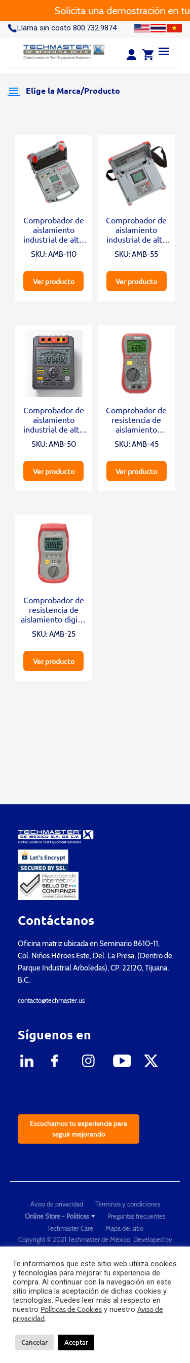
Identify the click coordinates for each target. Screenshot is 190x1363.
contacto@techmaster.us (51, 1000)
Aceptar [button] (76, 1342)
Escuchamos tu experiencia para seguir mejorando (78, 1129)
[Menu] (164, 51)
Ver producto (53, 281)
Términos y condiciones (127, 1204)
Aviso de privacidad (56, 1204)
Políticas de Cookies (71, 1309)
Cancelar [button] (34, 1342)
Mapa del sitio (124, 1228)
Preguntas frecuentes (136, 1216)
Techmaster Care (70, 1228)
